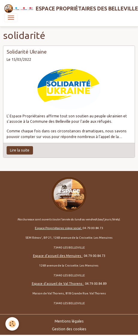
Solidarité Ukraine (27, 52)
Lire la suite (19, 150)
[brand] (67, 8)
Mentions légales (69, 321)
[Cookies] (12, 324)
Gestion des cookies (69, 329)
